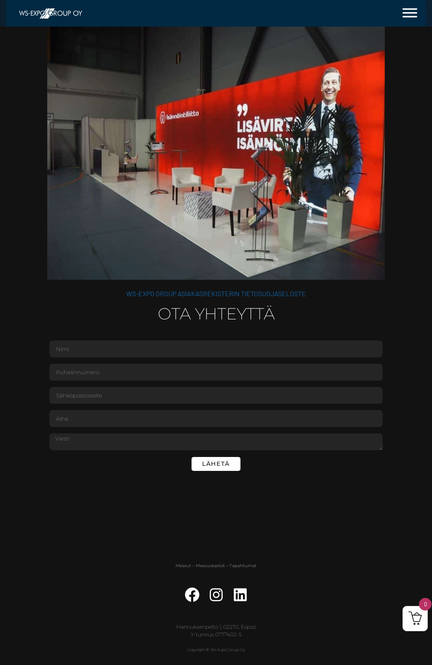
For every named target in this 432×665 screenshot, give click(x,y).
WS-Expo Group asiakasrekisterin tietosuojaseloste (216, 293)
